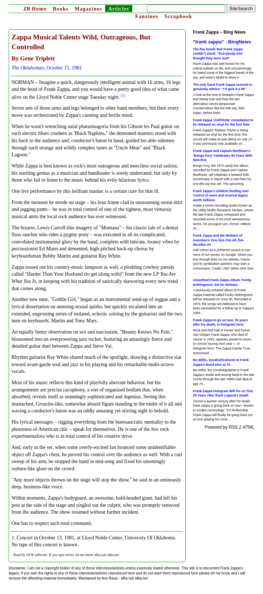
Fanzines (146, 16)
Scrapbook (178, 16)
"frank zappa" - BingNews (222, 41)
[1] (123, 95)
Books (61, 9)
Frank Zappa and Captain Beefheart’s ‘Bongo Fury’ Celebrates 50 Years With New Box (222, 155)
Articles (118, 9)
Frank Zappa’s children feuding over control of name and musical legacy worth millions (221, 195)
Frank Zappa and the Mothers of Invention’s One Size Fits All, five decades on (218, 240)
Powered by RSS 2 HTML (229, 427)
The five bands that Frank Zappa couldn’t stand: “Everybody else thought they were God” (218, 53)
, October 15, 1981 (47, 68)
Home (35, 9)
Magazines (88, 9)
